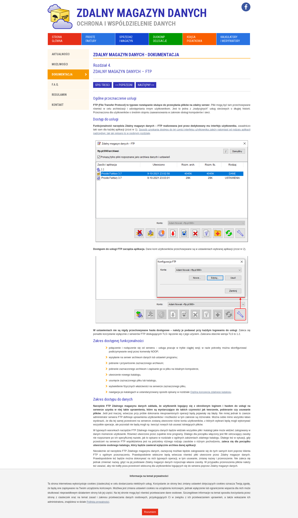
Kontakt (58, 104)
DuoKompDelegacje (160, 39)
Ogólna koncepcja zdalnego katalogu (210, 392)
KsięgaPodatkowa (194, 39)
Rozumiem (150, 512)
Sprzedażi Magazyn (126, 39)
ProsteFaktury (91, 39)
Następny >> (146, 85)
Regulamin (59, 94)
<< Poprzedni (123, 85)
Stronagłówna (57, 39)
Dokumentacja (62, 74)
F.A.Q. (55, 84)
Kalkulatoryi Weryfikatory (230, 39)
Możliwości (60, 64)
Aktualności (61, 54)
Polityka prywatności (98, 501)
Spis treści (102, 85)
